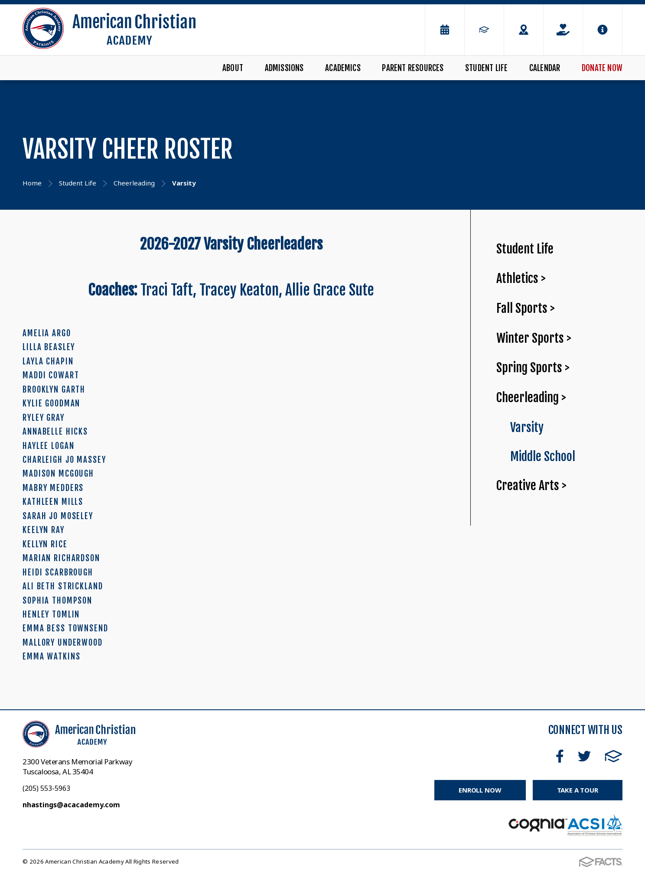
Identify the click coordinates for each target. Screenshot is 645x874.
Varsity (527, 427)
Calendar (544, 68)
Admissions (284, 68)
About (232, 68)
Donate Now (602, 68)
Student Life (486, 68)
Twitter (584, 756)
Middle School (542, 456)
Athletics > (521, 278)
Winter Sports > (533, 338)
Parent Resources (412, 68)
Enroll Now (480, 790)
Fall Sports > (525, 308)
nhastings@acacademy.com (71, 804)
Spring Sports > (533, 367)
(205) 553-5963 (46, 788)
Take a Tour (577, 790)
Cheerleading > (531, 397)
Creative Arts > (531, 485)
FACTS (613, 756)
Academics (343, 68)
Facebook (560, 756)
